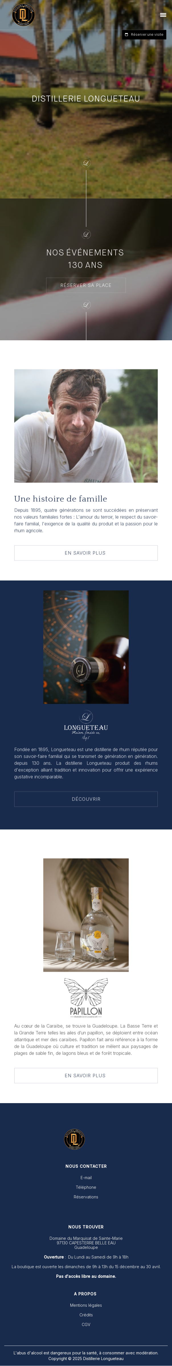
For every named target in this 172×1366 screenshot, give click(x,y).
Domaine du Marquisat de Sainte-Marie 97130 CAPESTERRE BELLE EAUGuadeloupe (86, 1243)
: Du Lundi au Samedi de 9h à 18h (86, 1257)
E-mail (86, 1177)
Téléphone (86, 1187)
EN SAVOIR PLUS (86, 554)
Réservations (86, 1197)
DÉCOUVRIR (86, 800)
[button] (163, 14)
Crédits (86, 1315)
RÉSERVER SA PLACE (86, 286)
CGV (86, 1324)
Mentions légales (86, 1305)
